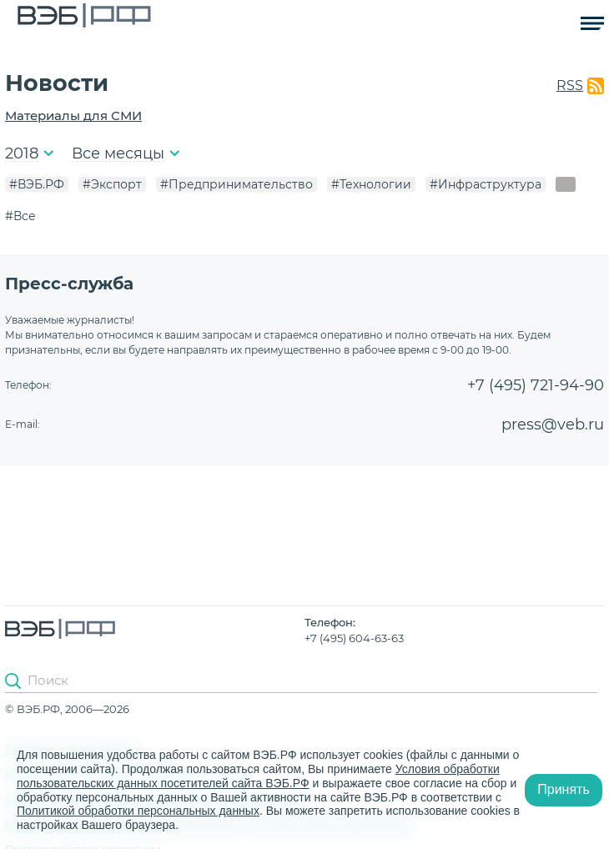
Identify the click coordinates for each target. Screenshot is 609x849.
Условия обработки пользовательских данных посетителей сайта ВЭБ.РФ (258, 776)
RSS (569, 85)
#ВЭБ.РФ (36, 184)
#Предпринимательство (236, 184)
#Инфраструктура (485, 184)
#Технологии (371, 184)
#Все (20, 216)
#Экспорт (112, 184)
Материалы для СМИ (73, 115)
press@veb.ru (552, 424)
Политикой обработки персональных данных (138, 810)
